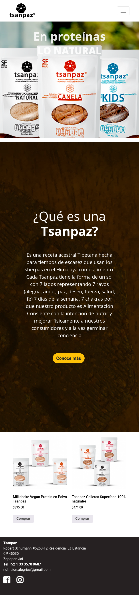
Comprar (23, 518)
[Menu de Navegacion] (123, 10)
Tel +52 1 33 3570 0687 (22, 564)
